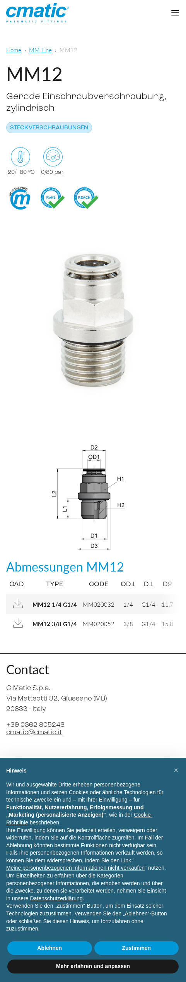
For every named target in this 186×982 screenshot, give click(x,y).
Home (13, 50)
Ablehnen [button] (49, 948)
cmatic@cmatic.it (34, 732)
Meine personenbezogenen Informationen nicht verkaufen (75, 868)
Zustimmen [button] (136, 948)
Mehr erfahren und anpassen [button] (93, 966)
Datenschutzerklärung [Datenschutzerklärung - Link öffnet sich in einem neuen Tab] (56, 898)
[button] (176, 770)
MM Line (40, 50)
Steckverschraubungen (49, 128)
